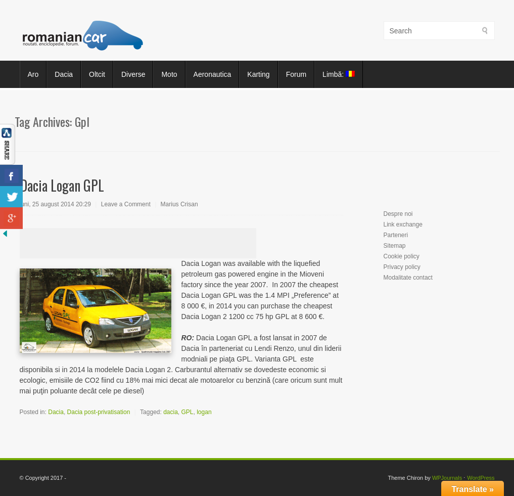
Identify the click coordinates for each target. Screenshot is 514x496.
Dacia (64, 74)
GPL (187, 412)
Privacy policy (402, 266)
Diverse (133, 74)
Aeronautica (212, 74)
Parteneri (396, 235)
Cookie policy (401, 256)
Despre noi (398, 213)
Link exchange (403, 224)
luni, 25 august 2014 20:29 (55, 204)
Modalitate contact (408, 277)
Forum (296, 74)
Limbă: (338, 74)
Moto (169, 74)
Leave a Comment (126, 204)
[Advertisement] (138, 243)
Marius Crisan (179, 204)
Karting (258, 74)
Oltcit (97, 74)
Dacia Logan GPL (62, 185)
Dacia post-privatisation (98, 412)
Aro (33, 74)
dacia (170, 412)
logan (204, 412)
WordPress (480, 478)
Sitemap (395, 245)
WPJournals (447, 478)
